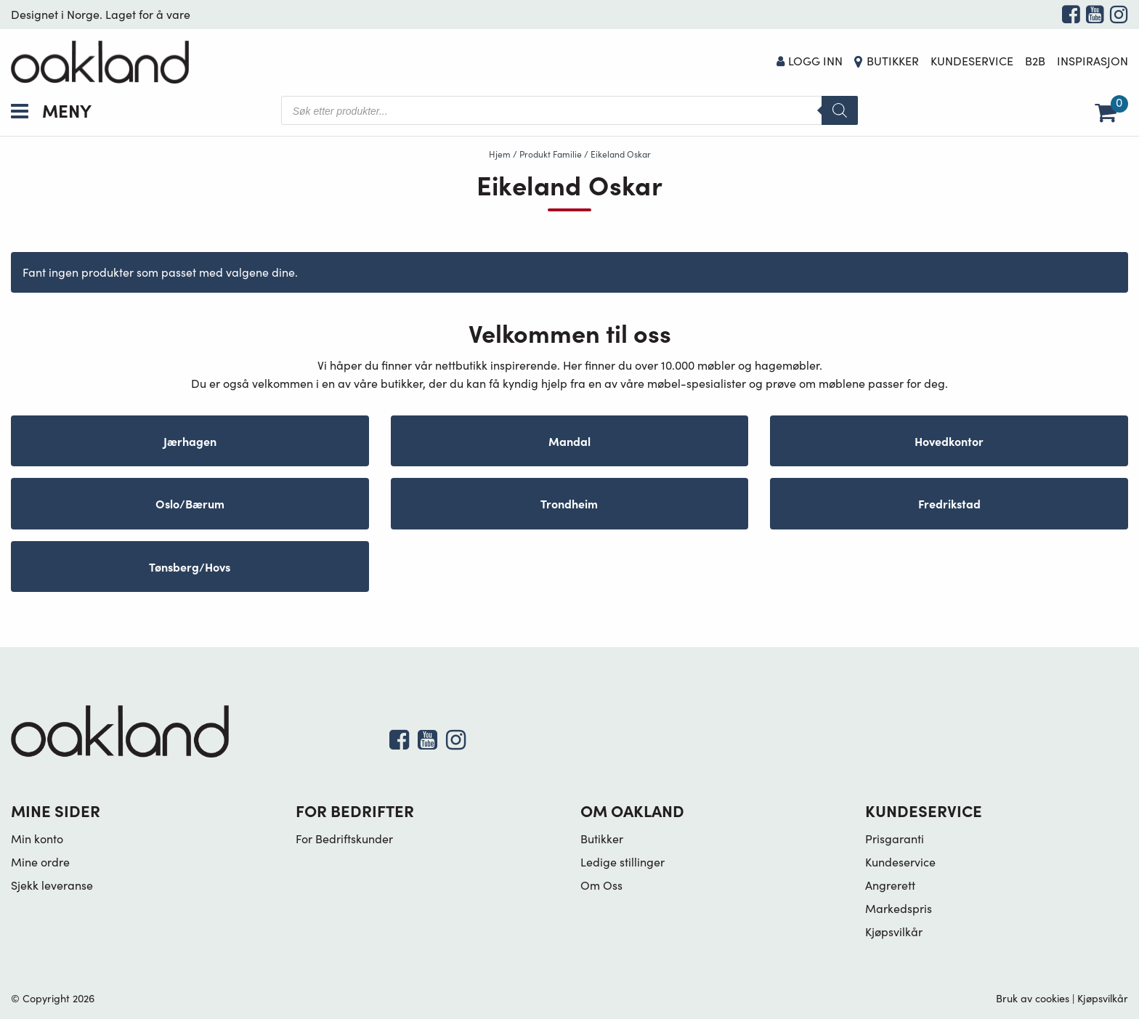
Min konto (37, 838)
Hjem (500, 154)
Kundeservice (972, 60)
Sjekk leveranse (52, 885)
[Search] (840, 110)
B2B (1035, 60)
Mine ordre (40, 861)
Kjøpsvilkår (894, 931)
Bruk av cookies (1032, 998)
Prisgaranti (894, 838)
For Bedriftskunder (344, 838)
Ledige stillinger (622, 861)
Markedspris (898, 908)
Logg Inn (810, 60)
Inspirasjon (1092, 60)
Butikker (893, 60)
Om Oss (601, 885)
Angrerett (890, 885)
